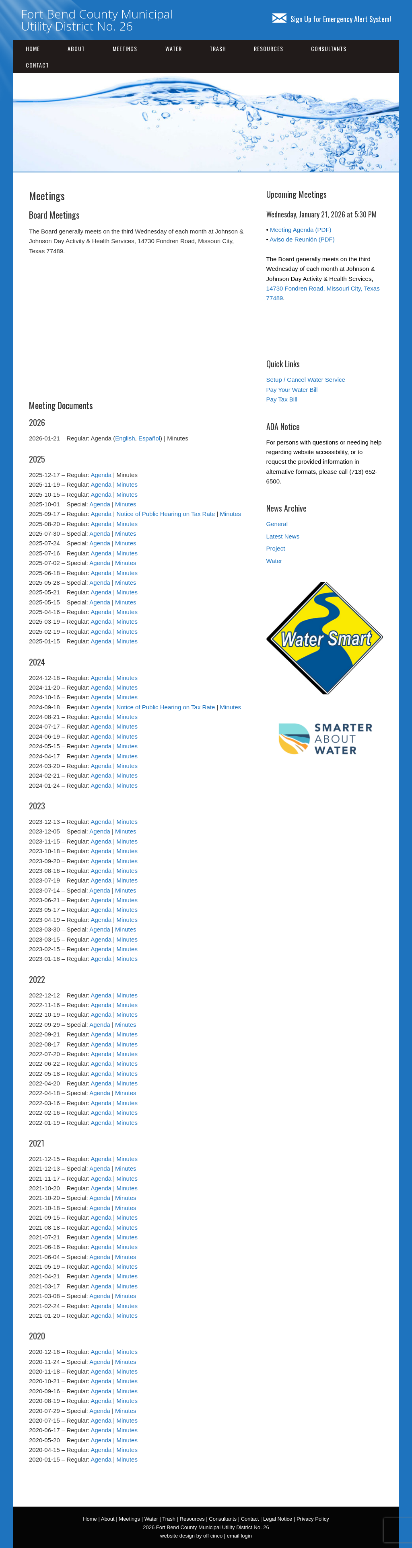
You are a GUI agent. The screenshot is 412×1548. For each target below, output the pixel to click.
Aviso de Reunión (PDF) (302, 239)
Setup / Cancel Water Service (305, 379)
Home (33, 48)
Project (275, 548)
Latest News (283, 536)
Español (149, 438)
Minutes (127, 484)
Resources (268, 48)
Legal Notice (277, 1519)
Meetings (125, 48)
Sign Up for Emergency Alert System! (331, 19)
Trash (218, 48)
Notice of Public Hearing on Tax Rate (165, 513)
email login (239, 1536)
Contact (37, 65)
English (125, 438)
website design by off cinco (191, 1536)
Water (173, 48)
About (76, 48)
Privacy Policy (313, 1519)
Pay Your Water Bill (292, 389)
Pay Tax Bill (281, 399)
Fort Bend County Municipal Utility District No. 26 (97, 20)
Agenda (101, 474)
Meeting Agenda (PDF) (301, 229)
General (277, 523)
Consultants (328, 48)
